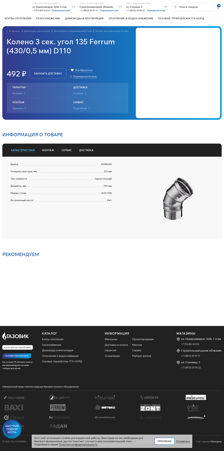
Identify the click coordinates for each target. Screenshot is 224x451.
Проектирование (143, 339)
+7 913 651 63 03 (41, 10)
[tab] (23, 150)
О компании (112, 355)
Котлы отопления (52, 339)
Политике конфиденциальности (78, 444)
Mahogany (216, 441)
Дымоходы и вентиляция (57, 350)
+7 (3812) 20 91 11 (88, 10)
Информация (117, 333)
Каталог (49, 333)
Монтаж (137, 344)
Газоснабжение (51, 344)
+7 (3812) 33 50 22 (135, 10)
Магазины (111, 339)
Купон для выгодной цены (17, 347)
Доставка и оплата (116, 344)
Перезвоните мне (61, 10)
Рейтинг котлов (141, 355)
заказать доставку (48, 73)
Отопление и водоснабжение (60, 355)
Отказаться (183, 441)
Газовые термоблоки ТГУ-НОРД (62, 361)
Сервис (137, 350)
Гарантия (110, 350)
